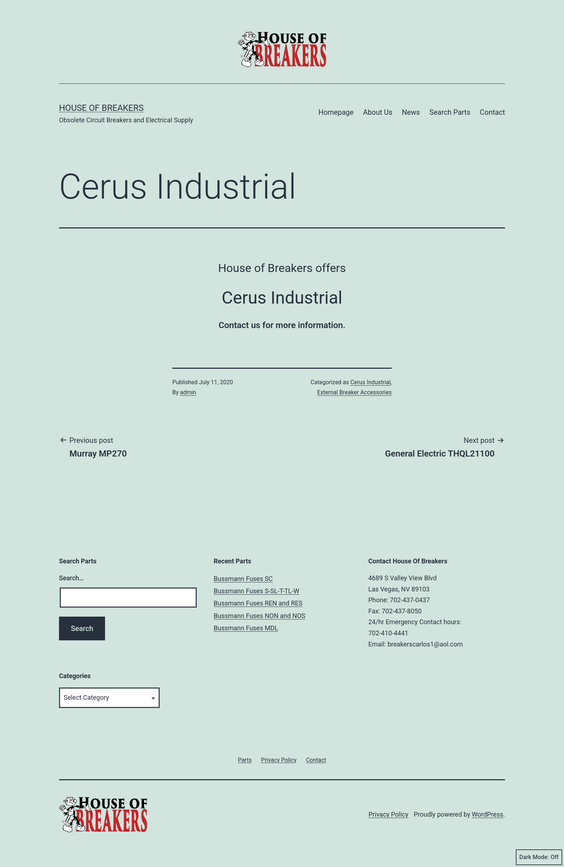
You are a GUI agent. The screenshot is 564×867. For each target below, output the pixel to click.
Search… (71, 578)
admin (188, 392)
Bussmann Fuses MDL (246, 628)
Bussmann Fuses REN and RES (258, 603)
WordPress (487, 814)
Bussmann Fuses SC (243, 578)
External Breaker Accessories (354, 392)
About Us (377, 112)
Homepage (336, 112)
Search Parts (449, 112)
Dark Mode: (539, 857)
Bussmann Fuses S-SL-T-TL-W (256, 591)
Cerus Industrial (370, 382)
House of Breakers (101, 108)
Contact (492, 112)
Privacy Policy (388, 814)
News (411, 112)
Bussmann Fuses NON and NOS (259, 615)
